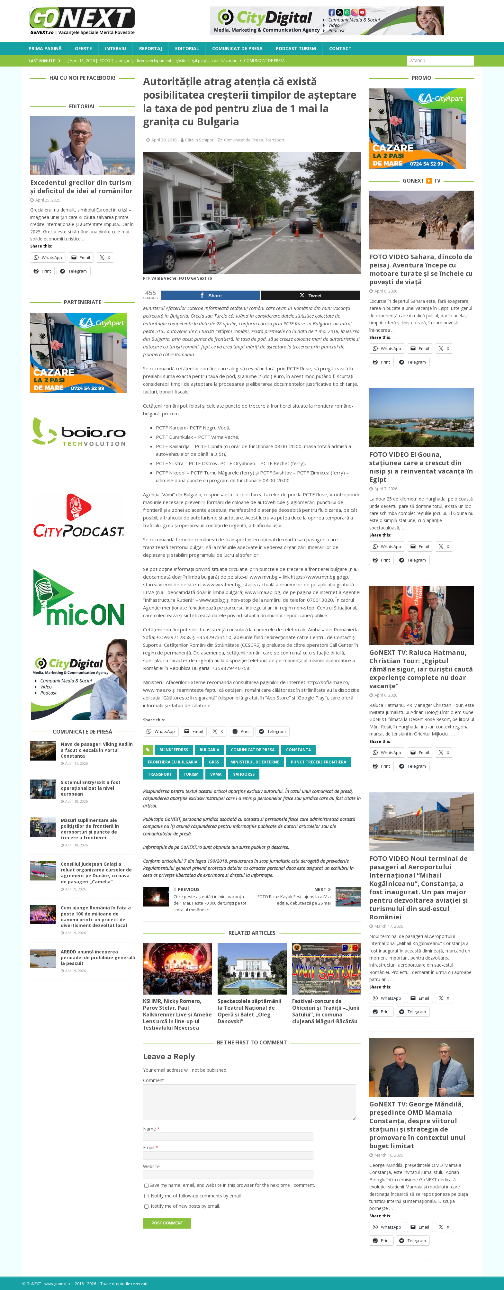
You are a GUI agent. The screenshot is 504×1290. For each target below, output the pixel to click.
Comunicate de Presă (82, 731)
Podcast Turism (296, 48)
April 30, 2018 (163, 140)
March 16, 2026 (388, 1155)
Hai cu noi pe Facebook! (82, 77)
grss (214, 762)
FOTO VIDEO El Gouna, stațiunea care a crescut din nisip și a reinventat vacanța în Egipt (421, 467)
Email (149, 1147)
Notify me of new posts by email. (185, 1206)
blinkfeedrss (173, 750)
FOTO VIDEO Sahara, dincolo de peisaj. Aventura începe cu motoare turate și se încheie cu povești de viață (421, 269)
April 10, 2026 (76, 801)
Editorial (187, 48)
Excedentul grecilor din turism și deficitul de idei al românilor (81, 186)
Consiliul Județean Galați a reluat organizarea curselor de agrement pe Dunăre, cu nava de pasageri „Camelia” (96, 873)
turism (191, 774)
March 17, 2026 (388, 926)
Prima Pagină (45, 48)
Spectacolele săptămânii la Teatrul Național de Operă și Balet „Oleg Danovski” (250, 1010)
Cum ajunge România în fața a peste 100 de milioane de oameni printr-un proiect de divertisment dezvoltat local (96, 916)
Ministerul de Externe (254, 762)
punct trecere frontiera (318, 762)
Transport (274, 140)
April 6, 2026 (385, 695)
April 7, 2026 (385, 489)
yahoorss (244, 774)
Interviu (115, 48)
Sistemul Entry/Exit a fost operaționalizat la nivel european (91, 788)
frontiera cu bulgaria (172, 762)
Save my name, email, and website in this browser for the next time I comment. (232, 1185)
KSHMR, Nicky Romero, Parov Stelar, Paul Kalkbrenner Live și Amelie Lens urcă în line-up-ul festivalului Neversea (177, 1014)
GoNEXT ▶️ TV (421, 180)
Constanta (298, 750)
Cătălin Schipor (199, 140)
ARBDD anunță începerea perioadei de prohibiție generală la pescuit (98, 957)
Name (150, 1129)
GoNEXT (172, 819)
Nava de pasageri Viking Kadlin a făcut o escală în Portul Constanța (97, 750)
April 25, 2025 (47, 200)
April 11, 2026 (76, 763)
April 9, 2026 (75, 889)
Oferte (83, 48)
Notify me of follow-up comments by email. (196, 1196)
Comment (153, 1080)
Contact (340, 48)
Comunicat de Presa (237, 48)
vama (215, 774)
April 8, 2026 (385, 291)
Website (151, 1166)
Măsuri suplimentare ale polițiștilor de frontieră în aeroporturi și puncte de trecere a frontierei (90, 829)
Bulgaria (209, 750)
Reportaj (150, 48)
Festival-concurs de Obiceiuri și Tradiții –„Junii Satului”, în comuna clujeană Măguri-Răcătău (326, 1010)
